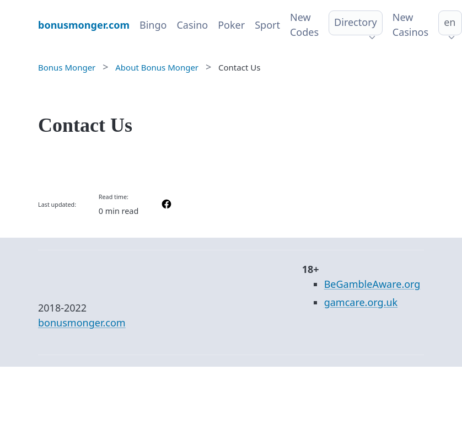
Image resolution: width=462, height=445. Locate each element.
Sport (267, 24)
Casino (192, 24)
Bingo (152, 24)
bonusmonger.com (82, 322)
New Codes (304, 24)
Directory (355, 22)
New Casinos (410, 24)
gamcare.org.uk (361, 302)
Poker (231, 24)
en (449, 22)
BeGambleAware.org (372, 284)
